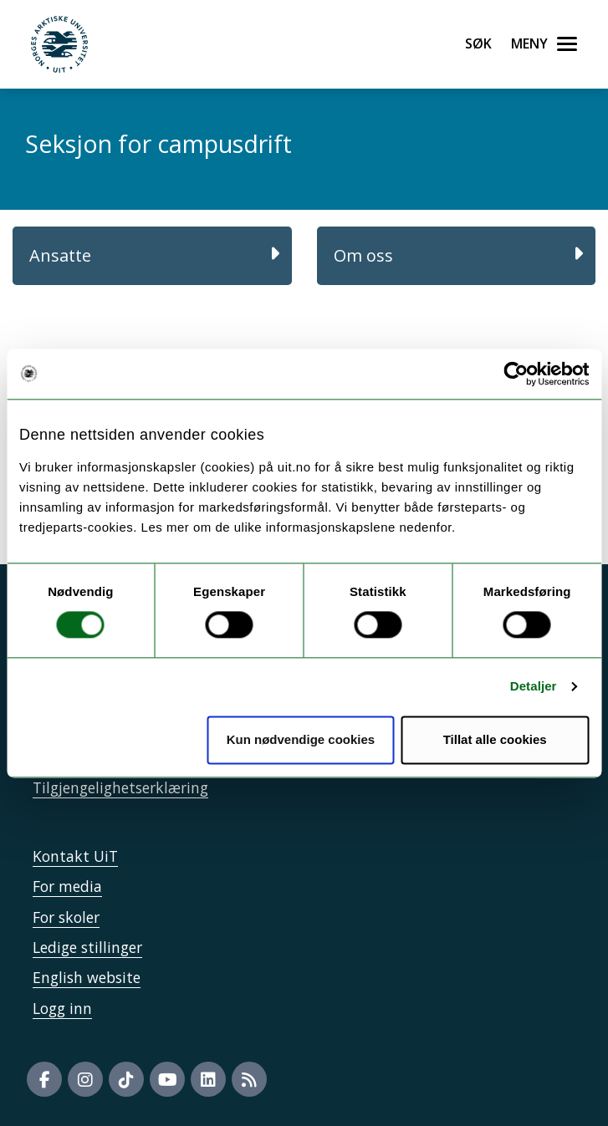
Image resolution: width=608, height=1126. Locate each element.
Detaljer (533, 687)
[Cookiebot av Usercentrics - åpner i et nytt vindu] (515, 373)
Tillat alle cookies (495, 739)
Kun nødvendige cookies (301, 739)
